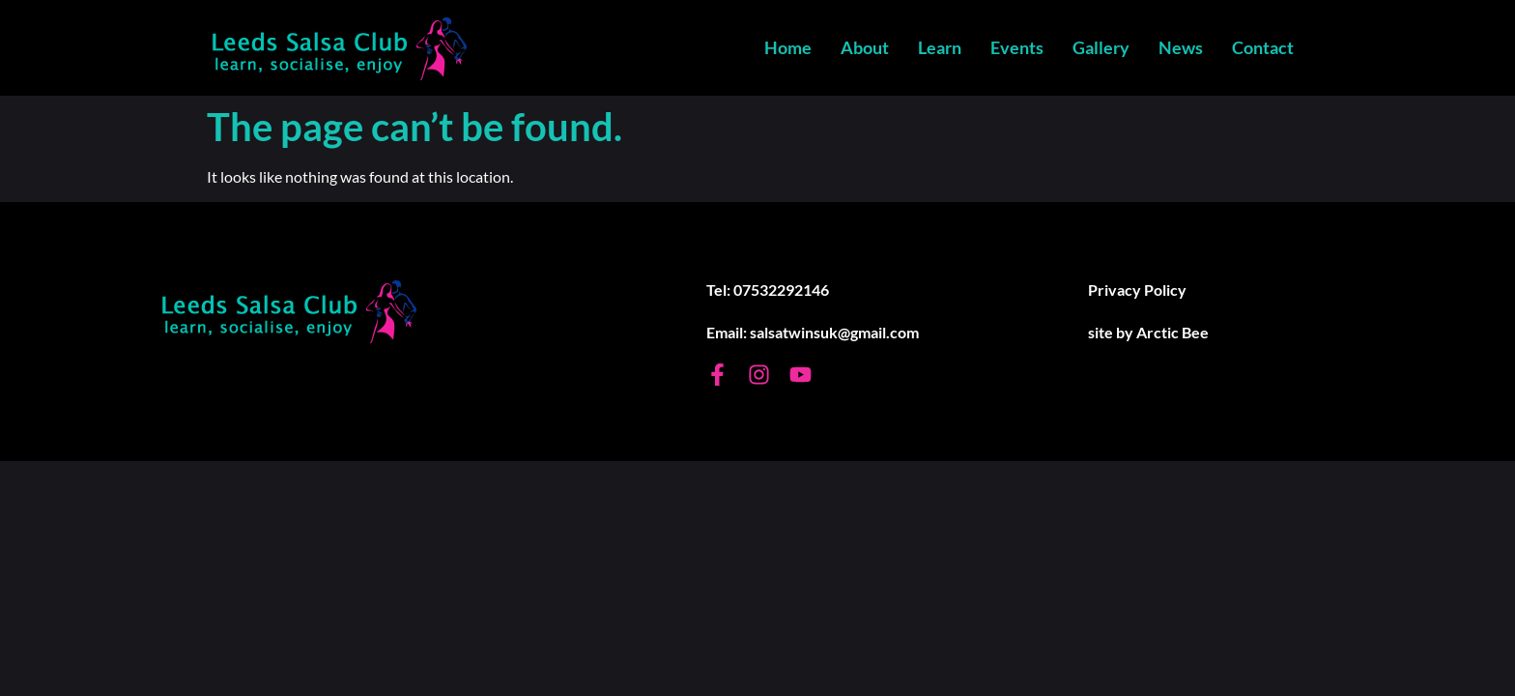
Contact (1263, 47)
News (1180, 47)
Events (1016, 47)
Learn (939, 47)
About (865, 47)
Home (788, 47)
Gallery (1100, 47)
